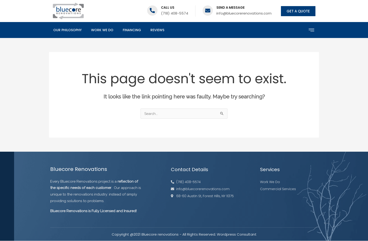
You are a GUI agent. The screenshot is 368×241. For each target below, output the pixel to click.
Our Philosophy (67, 30)
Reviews (157, 30)
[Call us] (152, 10)
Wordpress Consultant (237, 234)
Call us (167, 7)
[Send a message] (208, 10)
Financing (132, 30)
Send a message (230, 7)
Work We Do (102, 30)
